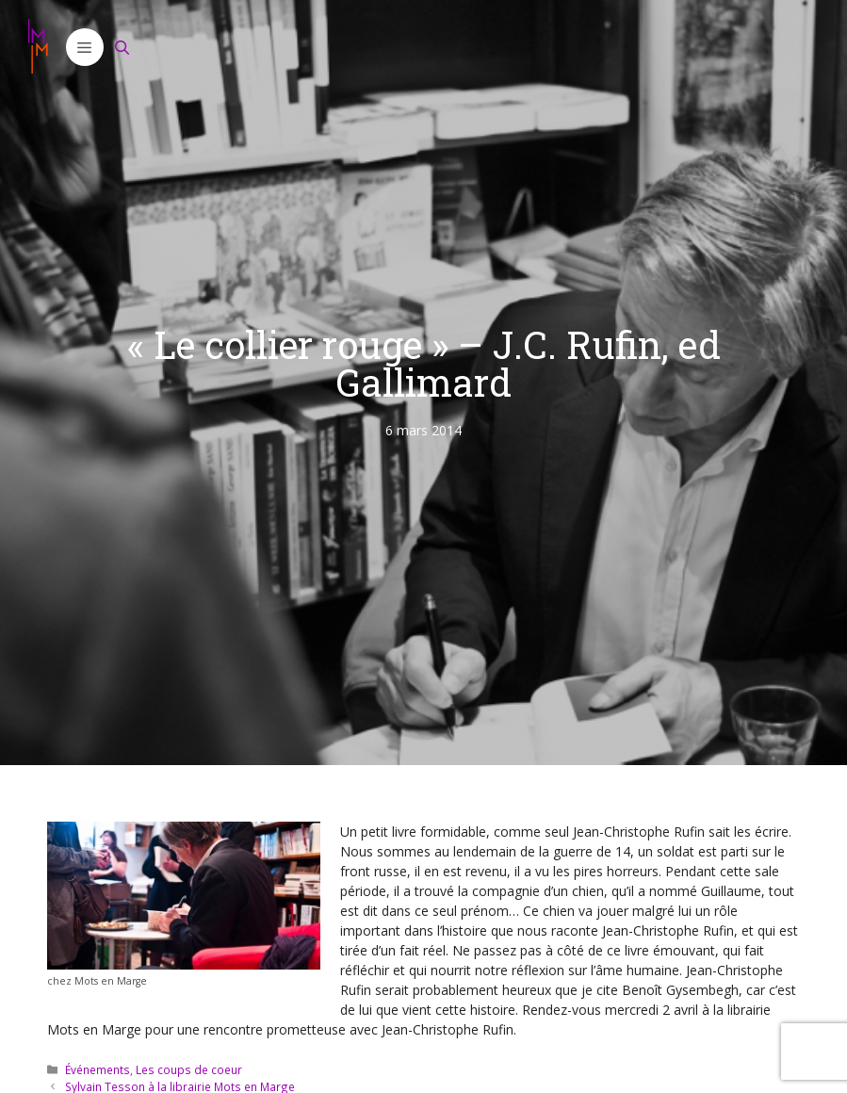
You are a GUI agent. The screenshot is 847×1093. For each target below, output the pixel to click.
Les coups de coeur (189, 1069)
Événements (97, 1069)
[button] (85, 47)
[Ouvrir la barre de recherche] (122, 47)
